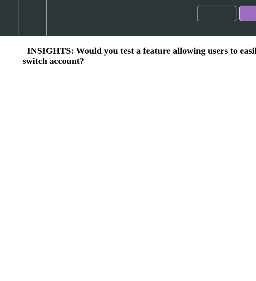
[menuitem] (32, 18)
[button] (9, 18)
